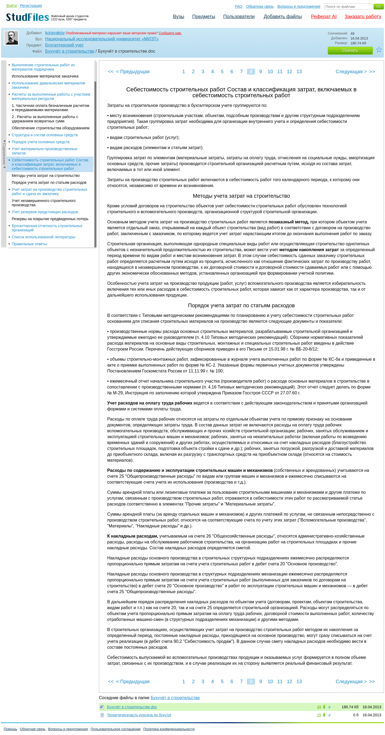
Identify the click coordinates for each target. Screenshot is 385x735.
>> (372, 71)
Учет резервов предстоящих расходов (45, 212)
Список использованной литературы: (44, 237)
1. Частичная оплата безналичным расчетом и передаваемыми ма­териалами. (50, 107)
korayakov (55, 32)
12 (289, 71)
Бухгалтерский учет (64, 45)
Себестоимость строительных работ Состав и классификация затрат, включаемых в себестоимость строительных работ (50, 164)
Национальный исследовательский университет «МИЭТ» (102, 39)
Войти (11, 5)
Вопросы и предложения (299, 6)
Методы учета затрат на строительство (46, 175)
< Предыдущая (133, 71)
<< (111, 71)
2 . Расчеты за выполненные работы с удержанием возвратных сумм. (45, 119)
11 (280, 71)
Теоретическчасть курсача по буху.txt (139, 715)
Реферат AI (324, 16)
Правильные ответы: (30, 244)
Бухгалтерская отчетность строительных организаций (47, 228)
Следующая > (351, 71)
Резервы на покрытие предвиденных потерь (50, 219)
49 (319, 707)
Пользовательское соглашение (116, 729)
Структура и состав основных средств (45, 135)
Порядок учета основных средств (41, 142)
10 (270, 71)
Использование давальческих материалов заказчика (48, 85)
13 (299, 71)
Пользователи (239, 16)
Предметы (203, 16)
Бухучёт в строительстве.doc (132, 707)
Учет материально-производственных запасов (44, 151)
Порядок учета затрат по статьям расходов (49, 182)
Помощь (10, 729)
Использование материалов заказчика (45, 76)
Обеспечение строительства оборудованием (51, 128)
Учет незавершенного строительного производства (44, 203)
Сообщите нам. (170, 33)
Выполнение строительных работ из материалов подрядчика (43, 67)
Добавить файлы (283, 16)
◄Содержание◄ (4, 154)
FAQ (238, 6)
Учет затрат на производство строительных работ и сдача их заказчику (49, 191)
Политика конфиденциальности (169, 729)
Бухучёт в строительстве (69, 51)
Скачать (350, 50)
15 (319, 715)
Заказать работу (363, 16)
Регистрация (31, 5)
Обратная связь (260, 6)
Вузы (178, 16)
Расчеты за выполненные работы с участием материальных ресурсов (51, 96)
